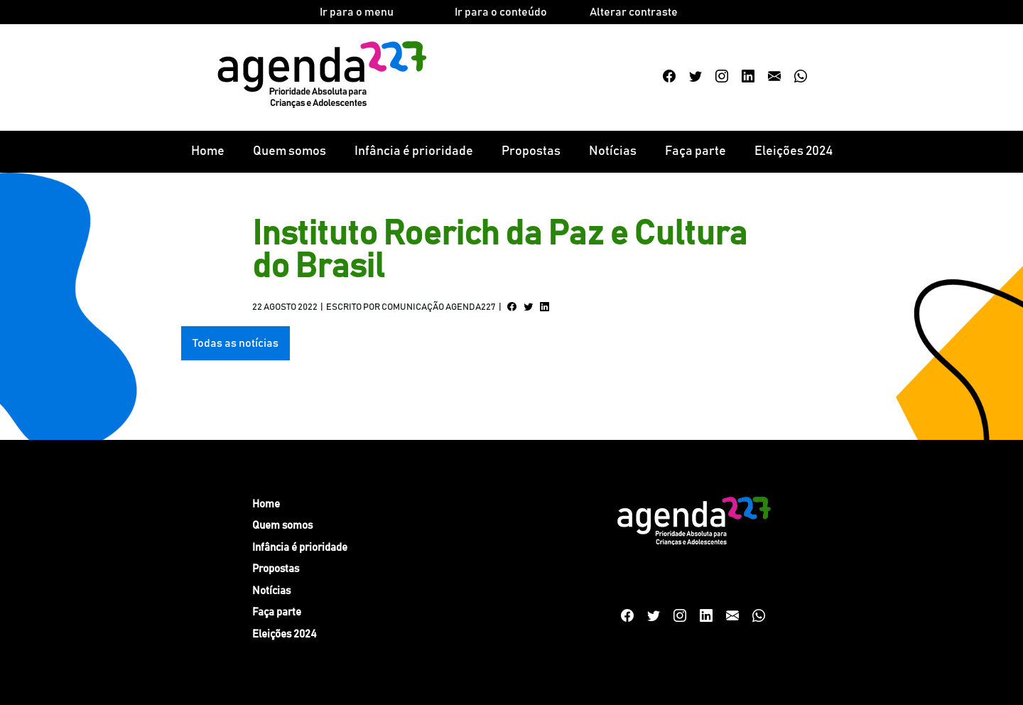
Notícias (613, 151)
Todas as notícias (235, 343)
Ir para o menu (357, 12)
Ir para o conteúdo (501, 12)
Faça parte (695, 151)
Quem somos (289, 151)
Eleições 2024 (793, 151)
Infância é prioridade (413, 151)
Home (207, 151)
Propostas (531, 151)
